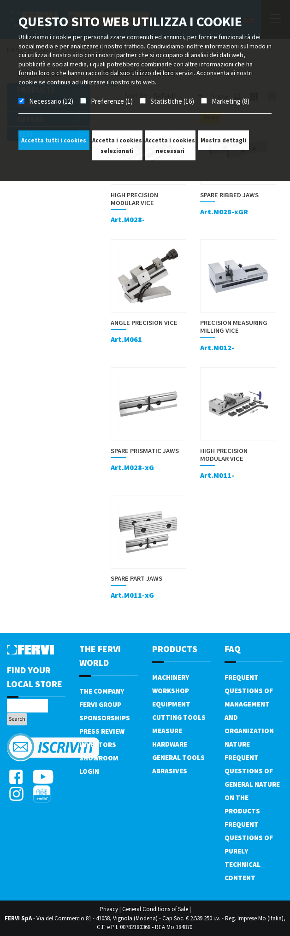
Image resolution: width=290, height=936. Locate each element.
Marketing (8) (230, 101)
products (174, 648)
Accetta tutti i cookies (53, 140)
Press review (101, 731)
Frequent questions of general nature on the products (252, 784)
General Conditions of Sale (155, 909)
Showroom (98, 758)
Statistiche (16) (172, 101)
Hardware (169, 744)
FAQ (233, 648)
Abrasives (169, 770)
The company (101, 691)
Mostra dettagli (223, 140)
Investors (97, 744)
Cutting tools (179, 717)
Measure (167, 730)
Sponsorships (104, 717)
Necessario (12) (51, 101)
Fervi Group (100, 704)
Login (89, 771)
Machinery (170, 677)
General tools (178, 757)
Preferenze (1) (112, 101)
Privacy (109, 909)
